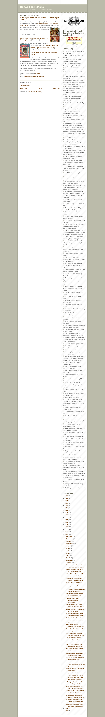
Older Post (56, 88)
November (69, 539)
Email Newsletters (72, 46)
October (69, 541)
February (69, 560)
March (68, 558)
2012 (66, 529)
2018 (66, 515)
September (69, 543)
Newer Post (23, 88)
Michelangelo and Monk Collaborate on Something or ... (75, 664)
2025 (66, 498)
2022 (66, 505)
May (67, 553)
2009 (66, 708)
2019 (66, 512)
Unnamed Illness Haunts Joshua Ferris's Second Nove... (74, 640)
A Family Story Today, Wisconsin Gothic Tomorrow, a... (72, 600)
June (68, 550)
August (68, 546)
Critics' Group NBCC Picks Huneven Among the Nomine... (74, 585)
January (69, 562)
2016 (66, 520)
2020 (66, 510)
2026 (66, 496)
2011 (66, 531)
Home (40, 88)
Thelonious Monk (38, 76)
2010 (66, 534)
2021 (66, 508)
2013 (66, 527)
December (69, 536)
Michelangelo (28, 76)
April (68, 555)
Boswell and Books (32, 6)
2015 (66, 522)
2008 (66, 711)
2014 (66, 524)
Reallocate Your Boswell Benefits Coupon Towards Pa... (74, 620)
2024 (66, 500)
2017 (66, 517)
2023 (66, 503)
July (67, 548)
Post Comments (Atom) (35, 91)
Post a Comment (25, 85)
